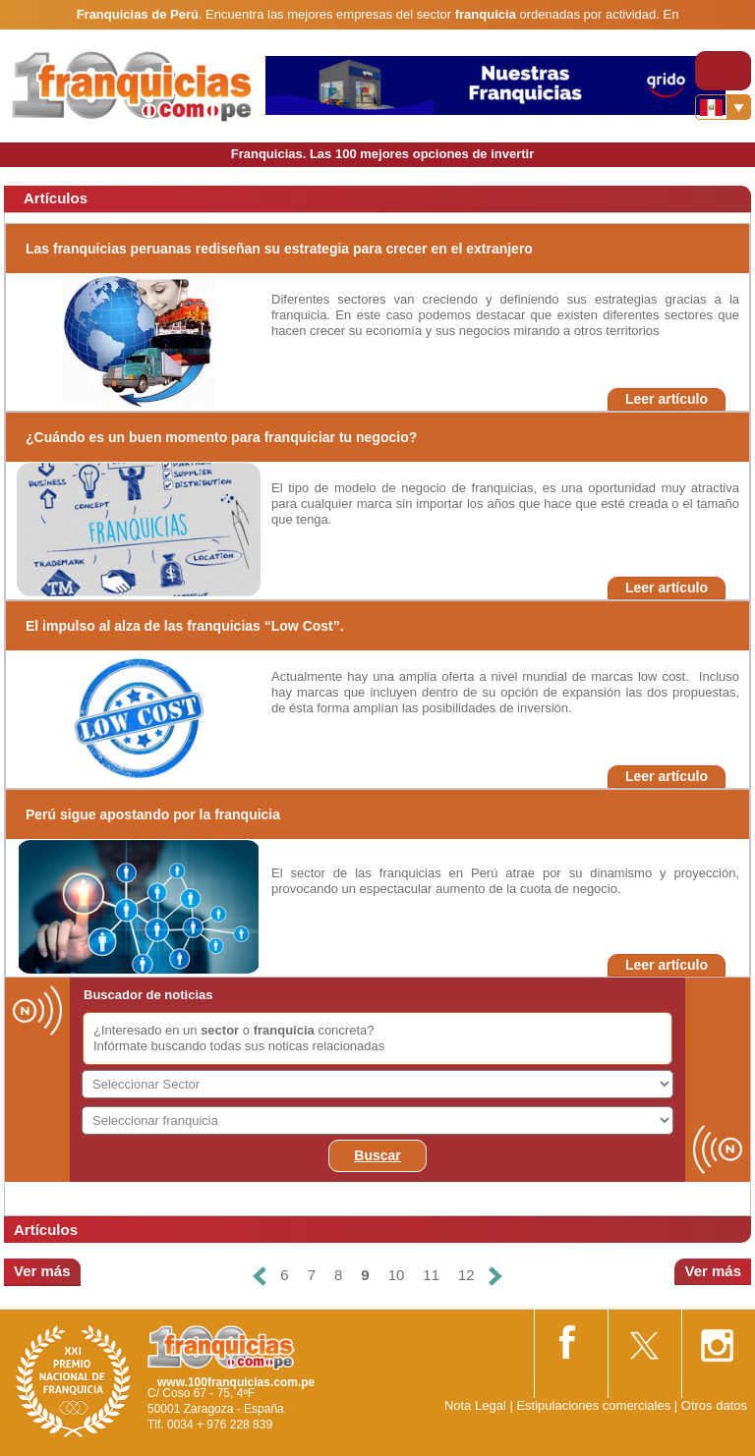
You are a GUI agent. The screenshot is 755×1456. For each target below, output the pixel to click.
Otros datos (714, 1405)
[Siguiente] (495, 1276)
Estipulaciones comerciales (594, 1405)
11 (431, 1274)
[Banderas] (723, 107)
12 (466, 1274)
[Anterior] (259, 1276)
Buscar (377, 1155)
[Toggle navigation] (723, 70)
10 (396, 1274)
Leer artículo (666, 399)
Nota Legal (475, 1405)
